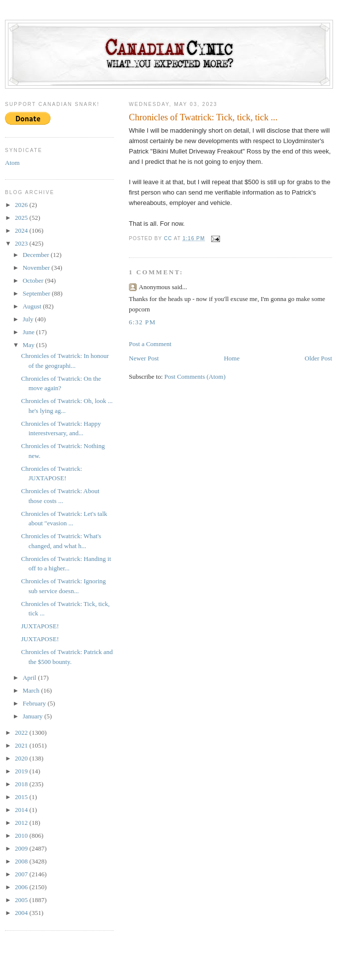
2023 (22, 243)
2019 (22, 771)
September (37, 293)
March (32, 690)
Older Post (318, 358)
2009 (22, 848)
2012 (22, 822)
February (35, 703)
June (29, 332)
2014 (22, 809)
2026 (22, 204)
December (37, 254)
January (34, 716)
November (37, 267)
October (34, 280)
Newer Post (144, 358)
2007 (22, 874)
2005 (22, 900)
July (29, 319)
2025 (22, 217)
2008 (22, 861)
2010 (22, 835)
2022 (22, 732)
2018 (22, 784)
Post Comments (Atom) (195, 376)
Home (232, 358)
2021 (22, 745)
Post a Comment (150, 344)
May (29, 345)
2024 (22, 230)
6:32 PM (142, 322)
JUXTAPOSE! (39, 626)
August (33, 306)
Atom (12, 162)
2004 (22, 912)
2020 (22, 758)
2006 (22, 887)
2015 (22, 797)
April (30, 677)
